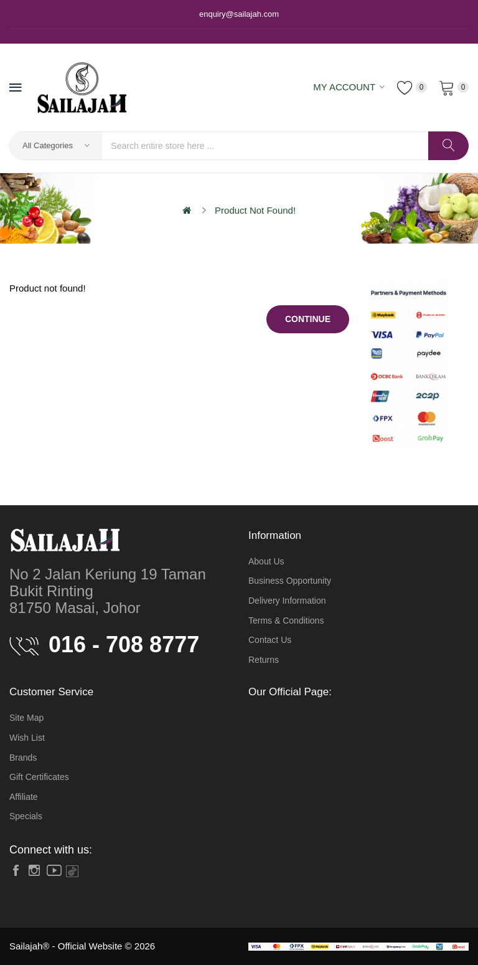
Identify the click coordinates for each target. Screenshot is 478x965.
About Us (266, 561)
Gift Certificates (39, 777)
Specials (25, 816)
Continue (307, 319)
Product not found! (255, 210)
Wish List (27, 738)
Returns (263, 660)
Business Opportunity (289, 581)
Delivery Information (287, 601)
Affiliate (23, 797)
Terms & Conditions (286, 620)
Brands (23, 758)
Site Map (26, 718)
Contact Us (269, 640)
